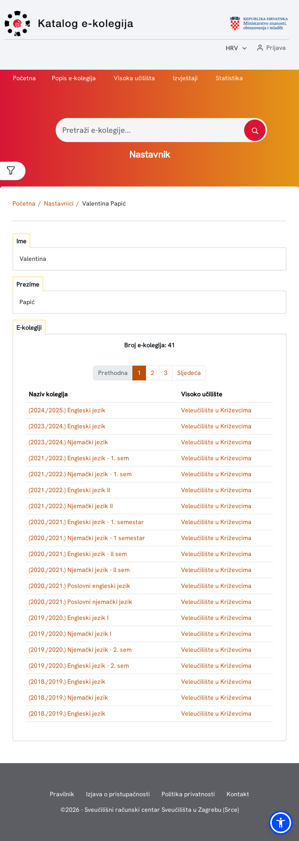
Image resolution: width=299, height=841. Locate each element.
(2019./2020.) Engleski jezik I (69, 618)
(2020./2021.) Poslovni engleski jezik (79, 586)
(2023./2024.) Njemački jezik (68, 442)
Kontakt (238, 794)
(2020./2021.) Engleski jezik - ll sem (78, 554)
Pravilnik (62, 794)
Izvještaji (185, 78)
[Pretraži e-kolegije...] (161, 130)
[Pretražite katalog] (255, 130)
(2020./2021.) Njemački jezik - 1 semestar (87, 538)
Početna (24, 78)
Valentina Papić (104, 203)
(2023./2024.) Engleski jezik (67, 426)
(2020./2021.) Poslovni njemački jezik (80, 602)
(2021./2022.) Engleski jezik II (69, 490)
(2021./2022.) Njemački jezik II (71, 506)
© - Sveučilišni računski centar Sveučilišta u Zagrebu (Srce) (149, 810)
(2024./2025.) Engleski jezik (67, 410)
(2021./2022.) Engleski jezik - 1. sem (79, 458)
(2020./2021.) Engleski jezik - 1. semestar (86, 522)
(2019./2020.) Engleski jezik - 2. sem (79, 666)
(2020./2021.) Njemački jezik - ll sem (79, 570)
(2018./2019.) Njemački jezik (68, 697)
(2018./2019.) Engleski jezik (67, 681)
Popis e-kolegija (74, 78)
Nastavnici (59, 203)
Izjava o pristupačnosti (118, 794)
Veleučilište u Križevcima (216, 410)
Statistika (229, 78)
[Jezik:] (236, 48)
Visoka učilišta (134, 78)
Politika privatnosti (188, 794)
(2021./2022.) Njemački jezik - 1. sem (80, 474)
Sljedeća (189, 373)
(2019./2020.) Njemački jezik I (70, 634)
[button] (270, 48)
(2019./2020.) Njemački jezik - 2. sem (80, 650)
